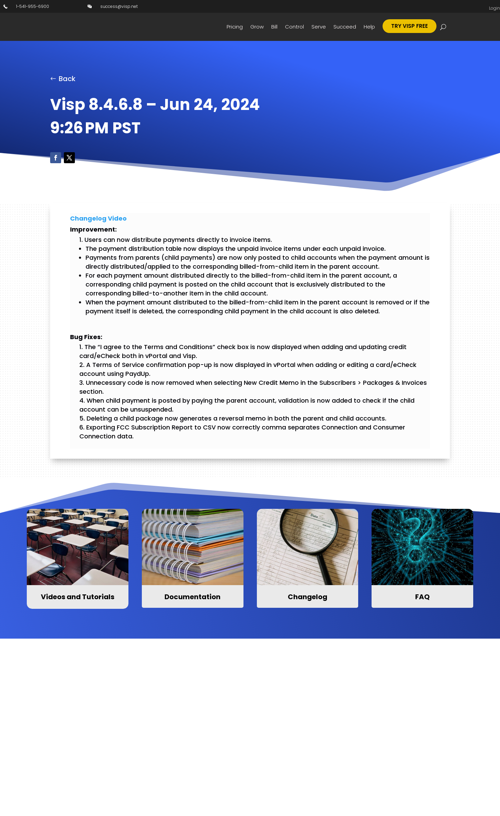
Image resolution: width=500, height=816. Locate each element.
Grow (257, 26)
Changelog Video (98, 219)
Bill (274, 26)
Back (67, 80)
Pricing (235, 26)
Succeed (344, 26)
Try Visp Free (409, 26)
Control (294, 26)
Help (369, 26)
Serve (318, 26)
